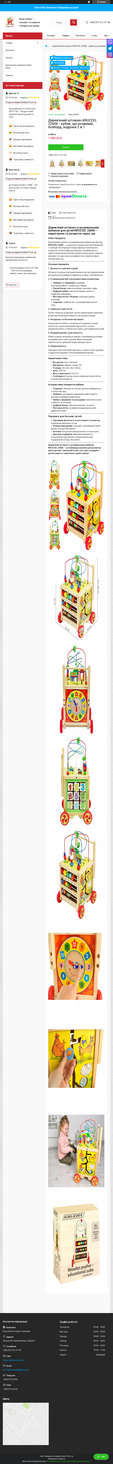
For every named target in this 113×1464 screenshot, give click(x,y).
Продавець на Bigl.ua (56, 1459)
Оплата (9, 58)
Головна (51, 35)
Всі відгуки (11, 285)
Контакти (80, 35)
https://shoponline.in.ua (13, 1360)
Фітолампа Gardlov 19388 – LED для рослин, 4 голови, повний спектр (23, 188)
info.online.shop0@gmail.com (16, 1370)
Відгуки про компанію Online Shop (19, 66)
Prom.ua (70, 1456)
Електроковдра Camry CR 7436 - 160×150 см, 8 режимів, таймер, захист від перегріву (24, 270)
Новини (9, 75)
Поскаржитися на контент (57, 1461)
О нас (94, 35)
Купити (66, 147)
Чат (101, 1456)
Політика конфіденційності (80, 1461)
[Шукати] (73, 22)
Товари (65, 35)
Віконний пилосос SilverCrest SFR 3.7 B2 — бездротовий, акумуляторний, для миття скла (22, 113)
